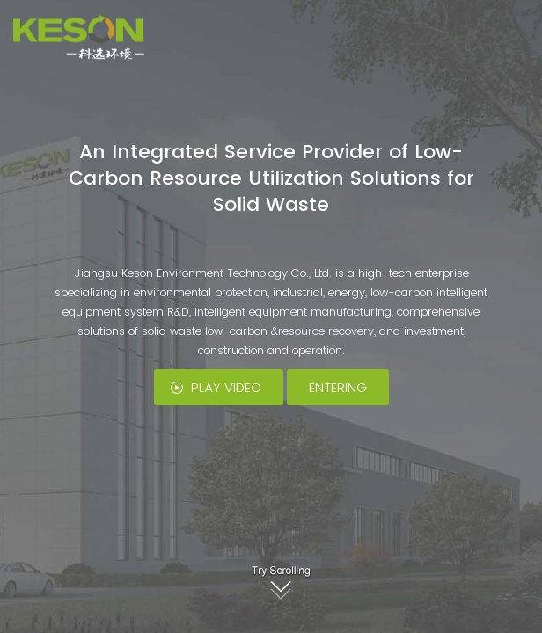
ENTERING (338, 387)
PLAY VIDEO (226, 387)
